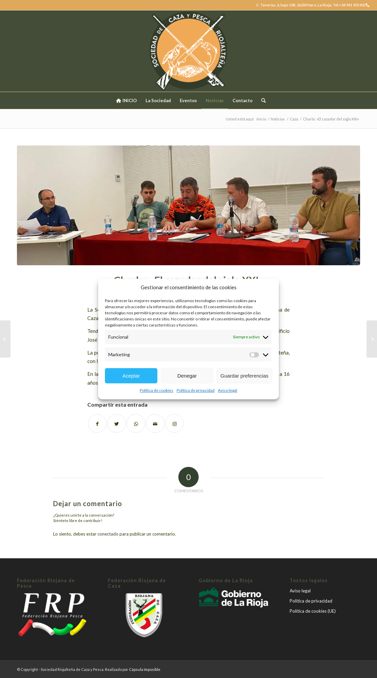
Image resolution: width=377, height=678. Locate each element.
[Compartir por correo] (155, 423)
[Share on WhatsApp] (136, 423)
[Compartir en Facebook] (97, 423)
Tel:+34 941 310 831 (351, 5)
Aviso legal (227, 390)
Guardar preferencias (244, 376)
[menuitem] (126, 100)
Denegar (187, 376)
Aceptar (131, 376)
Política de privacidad (196, 390)
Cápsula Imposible (144, 669)
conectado (107, 534)
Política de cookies (156, 390)
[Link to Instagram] (174, 423)
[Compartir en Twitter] (116, 423)
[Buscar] (261, 100)
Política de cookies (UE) (313, 611)
